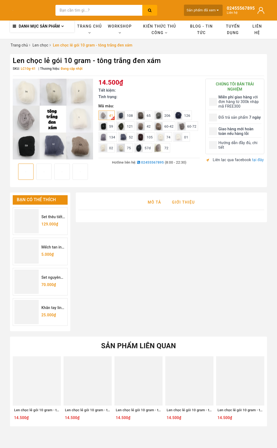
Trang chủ (89, 29)
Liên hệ (257, 29)
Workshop (120, 29)
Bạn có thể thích (36, 199)
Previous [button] (13, 173)
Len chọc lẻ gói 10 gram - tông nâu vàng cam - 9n (155, 410)
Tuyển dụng (233, 29)
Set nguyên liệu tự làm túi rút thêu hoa (53, 277)
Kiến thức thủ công (159, 29)
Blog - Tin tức (201, 29)
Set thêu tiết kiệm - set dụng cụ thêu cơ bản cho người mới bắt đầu (53, 217)
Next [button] (93, 173)
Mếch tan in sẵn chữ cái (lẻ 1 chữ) (51, 247)
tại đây (258, 160)
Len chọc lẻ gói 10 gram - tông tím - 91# (199, 410)
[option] (53, 119)
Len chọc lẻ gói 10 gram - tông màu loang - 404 (102, 410)
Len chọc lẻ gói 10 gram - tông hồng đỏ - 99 (49, 410)
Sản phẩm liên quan (138, 346)
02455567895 (150, 162)
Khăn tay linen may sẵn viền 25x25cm (53, 308)
